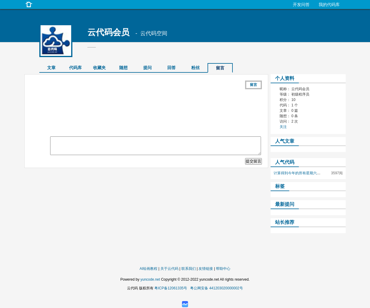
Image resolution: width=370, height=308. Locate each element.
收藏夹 (99, 67)
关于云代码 (169, 269)
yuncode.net (150, 279)
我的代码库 (329, 4)
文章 (51, 67)
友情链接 (206, 269)
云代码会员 (108, 32)
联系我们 (188, 269)
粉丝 (195, 67)
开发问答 (301, 4)
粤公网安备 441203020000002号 (216, 288)
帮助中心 (223, 269)
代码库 (75, 67)
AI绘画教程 (148, 269)
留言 (253, 85)
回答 (171, 67)
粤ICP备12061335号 (170, 288)
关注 (283, 127)
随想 (123, 67)
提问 (147, 67)
